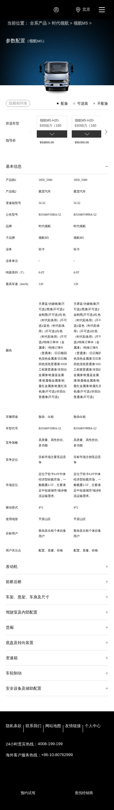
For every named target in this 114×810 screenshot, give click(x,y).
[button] (31, 132)
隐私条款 (14, 726)
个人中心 (93, 726)
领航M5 (81, 23)
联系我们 (33, 726)
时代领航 (60, 23)
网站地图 (53, 726)
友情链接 (73, 726)
